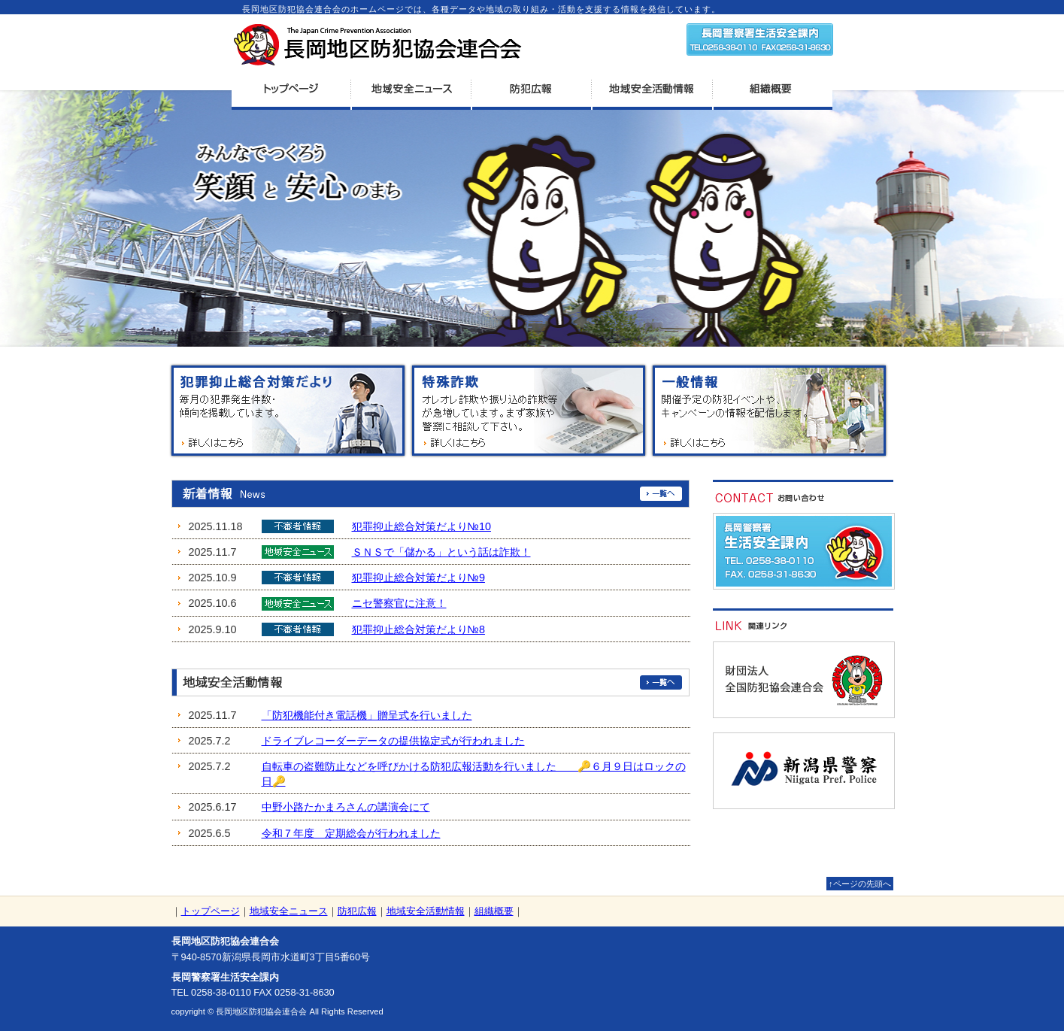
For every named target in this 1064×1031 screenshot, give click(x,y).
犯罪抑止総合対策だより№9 (418, 578)
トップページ (210, 911)
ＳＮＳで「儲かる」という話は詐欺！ (441, 552)
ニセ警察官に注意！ (399, 603)
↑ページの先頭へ (860, 883)
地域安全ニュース (289, 911)
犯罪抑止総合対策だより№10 (421, 526)
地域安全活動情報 (425, 911)
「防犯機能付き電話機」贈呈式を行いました (367, 715)
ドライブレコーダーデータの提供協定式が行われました (393, 741)
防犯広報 (357, 911)
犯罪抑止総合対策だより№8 (418, 629)
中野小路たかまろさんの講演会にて (346, 807)
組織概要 (494, 911)
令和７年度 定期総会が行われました (351, 833)
